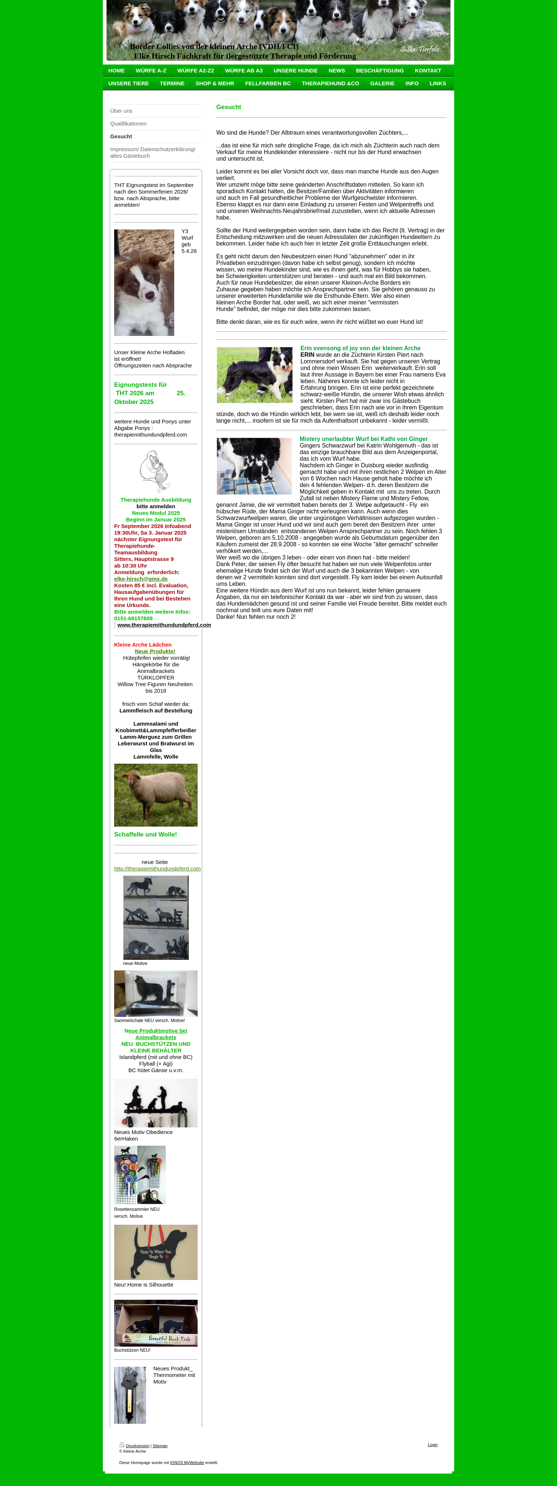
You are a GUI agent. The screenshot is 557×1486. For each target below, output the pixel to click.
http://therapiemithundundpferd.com (157, 868)
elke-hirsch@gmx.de (141, 579)
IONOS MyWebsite (187, 1462)
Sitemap (160, 1446)
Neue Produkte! (155, 651)
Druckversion (134, 1446)
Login (433, 1444)
